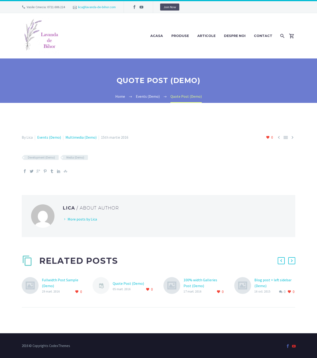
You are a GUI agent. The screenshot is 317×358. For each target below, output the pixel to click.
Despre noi (234, 36)
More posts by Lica (82, 219)
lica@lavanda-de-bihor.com (97, 7)
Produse (180, 36)
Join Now (169, 7)
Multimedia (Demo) (81, 137)
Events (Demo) (49, 137)
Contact (263, 36)
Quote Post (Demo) (128, 283)
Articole (206, 36)
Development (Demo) (41, 157)
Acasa (156, 36)
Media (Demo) (75, 157)
